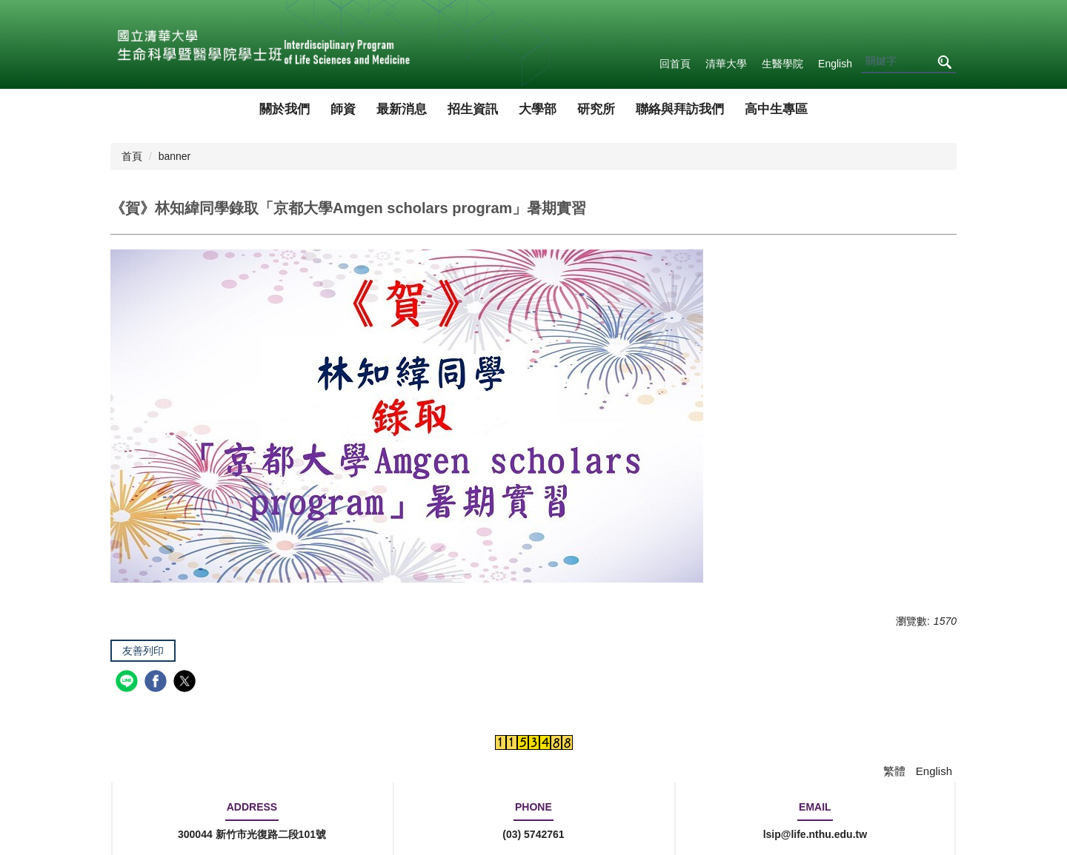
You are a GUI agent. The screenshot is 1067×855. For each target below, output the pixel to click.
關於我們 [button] (284, 109)
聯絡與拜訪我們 (680, 109)
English (835, 64)
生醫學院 (782, 64)
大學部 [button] (537, 109)
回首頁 (675, 64)
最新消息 (401, 109)
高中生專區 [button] (776, 109)
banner (175, 156)
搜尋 (944, 62)
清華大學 (726, 64)
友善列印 (143, 651)
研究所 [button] (596, 109)
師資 (343, 109)
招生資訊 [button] (473, 109)
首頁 (132, 156)
